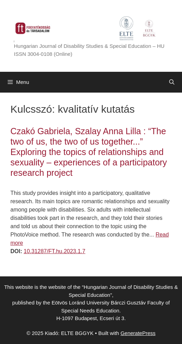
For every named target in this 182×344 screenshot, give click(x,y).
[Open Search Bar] (172, 82)
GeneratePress (138, 333)
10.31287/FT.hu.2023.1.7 (54, 251)
